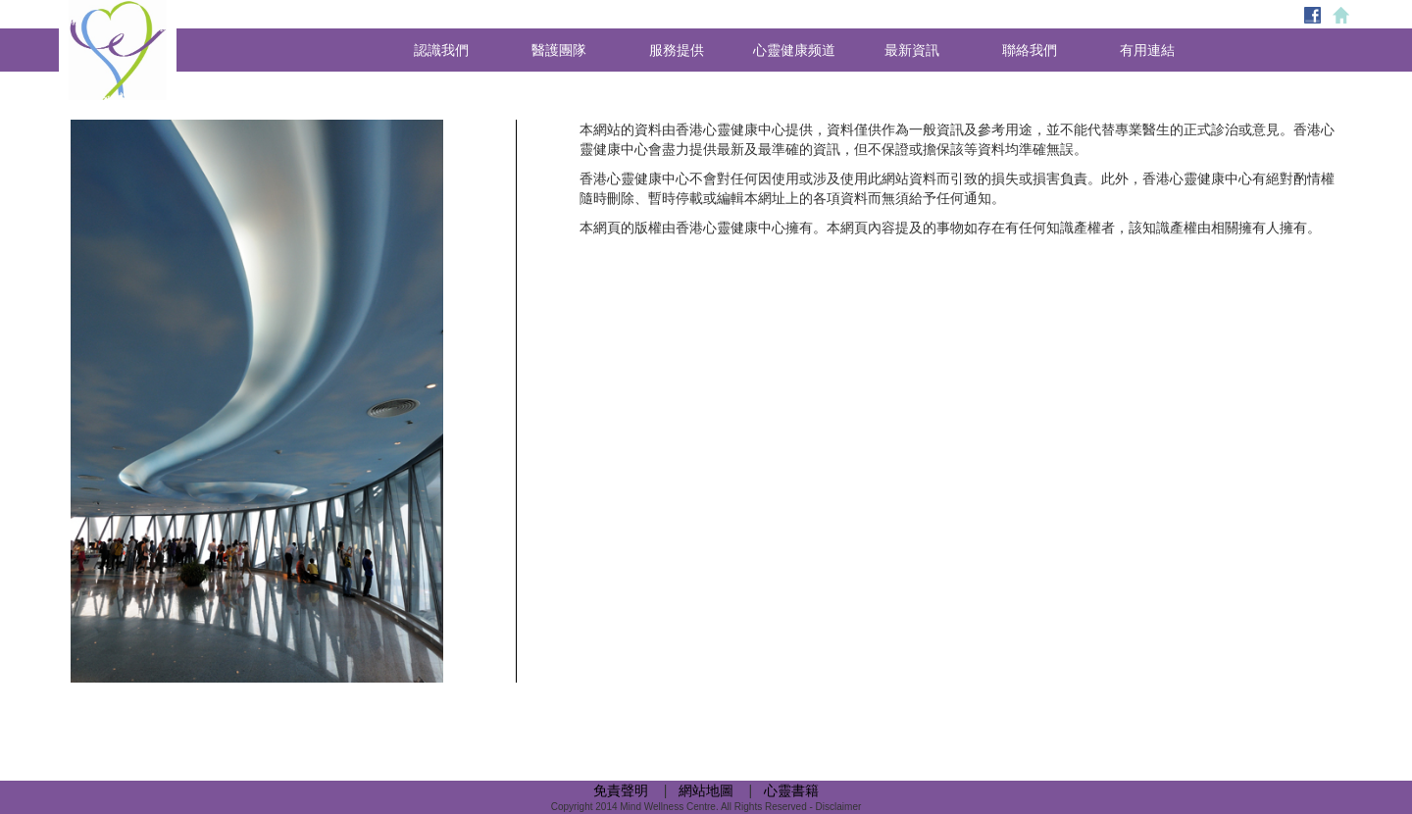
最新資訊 (911, 50)
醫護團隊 (558, 50)
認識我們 (441, 50)
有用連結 (1147, 50)
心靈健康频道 (794, 50)
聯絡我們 (1029, 50)
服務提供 (676, 50)
